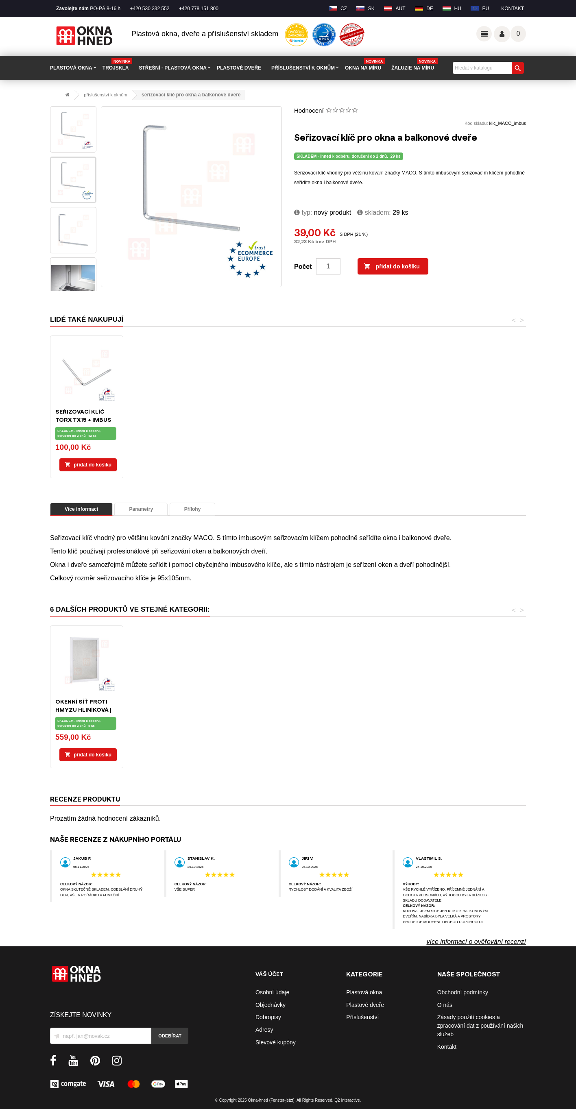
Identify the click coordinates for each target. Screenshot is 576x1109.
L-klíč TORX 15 (158, 411)
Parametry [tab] (141, 509)
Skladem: (374, 212)
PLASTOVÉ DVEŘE (239, 68)
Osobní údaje (272, 992)
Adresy (264, 1029)
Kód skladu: (476, 123)
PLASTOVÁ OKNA (71, 68)
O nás (444, 1005)
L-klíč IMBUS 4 (240, 411)
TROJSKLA (118, 65)
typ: (303, 212)
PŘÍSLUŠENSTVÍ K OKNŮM (303, 68)
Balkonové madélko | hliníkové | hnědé (412, 709)
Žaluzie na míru (414, 65)
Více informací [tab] (81, 509)
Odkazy (484, 33)
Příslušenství (362, 1017)
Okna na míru (365, 65)
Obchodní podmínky (462, 992)
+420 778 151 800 (198, 8)
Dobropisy (268, 1017)
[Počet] (328, 266)
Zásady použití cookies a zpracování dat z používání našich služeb (480, 1025)
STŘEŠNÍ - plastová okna (172, 68)
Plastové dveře (365, 1005)
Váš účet (502, 34)
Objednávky (270, 1005)
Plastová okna (364, 992)
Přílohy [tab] (192, 509)
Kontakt (512, 8)
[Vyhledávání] (487, 68)
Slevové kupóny (275, 1042)
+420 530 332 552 (149, 8)
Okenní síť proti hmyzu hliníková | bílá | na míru (490, 709)
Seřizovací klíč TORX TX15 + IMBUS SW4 (327, 419)
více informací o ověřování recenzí (476, 941)
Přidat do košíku (392, 267)
